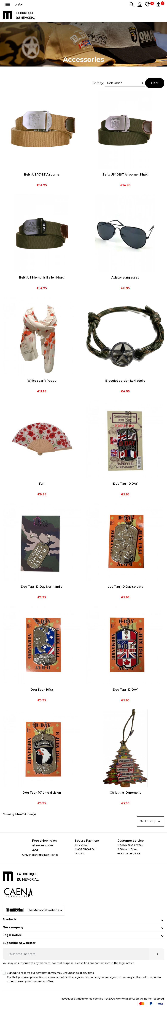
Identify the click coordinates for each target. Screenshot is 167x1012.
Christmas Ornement (125, 792)
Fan (41, 483)
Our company (13, 927)
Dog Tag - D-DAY (125, 689)
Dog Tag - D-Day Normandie (42, 586)
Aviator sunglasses (125, 277)
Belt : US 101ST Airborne (41, 174)
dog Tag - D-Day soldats (125, 586)
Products (10, 919)
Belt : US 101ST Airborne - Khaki (125, 174)
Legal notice (12, 935)
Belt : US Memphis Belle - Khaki (41, 277)
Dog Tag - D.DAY (125, 483)
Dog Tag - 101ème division (42, 792)
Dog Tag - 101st (42, 689)
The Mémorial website (34, 910)
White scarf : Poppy (41, 380)
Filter (154, 83)
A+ (20, 4)
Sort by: (98, 83)
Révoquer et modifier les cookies (82, 998)
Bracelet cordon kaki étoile (125, 380)
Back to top (150, 821)
